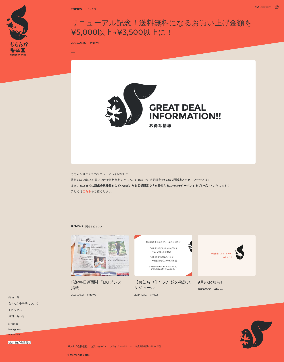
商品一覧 (13, 297)
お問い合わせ (16, 316)
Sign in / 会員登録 (19, 342)
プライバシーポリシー (121, 346)
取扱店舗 (13, 324)
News (95, 42)
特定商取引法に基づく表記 (148, 346)
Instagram (14, 329)
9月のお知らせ (211, 282)
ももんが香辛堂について (23, 303)
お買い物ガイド (98, 346)
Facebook (14, 334)
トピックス (15, 309)
